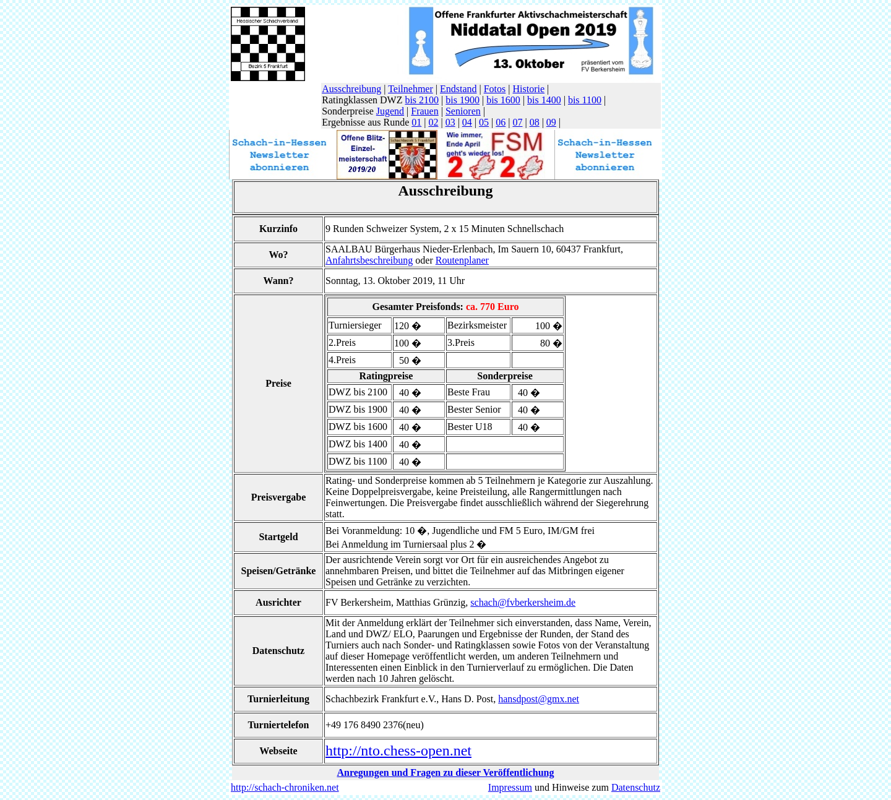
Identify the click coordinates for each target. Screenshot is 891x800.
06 (501, 122)
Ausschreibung (351, 89)
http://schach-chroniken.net (285, 787)
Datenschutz (635, 787)
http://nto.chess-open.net (398, 750)
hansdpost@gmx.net (538, 699)
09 (551, 122)
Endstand (458, 89)
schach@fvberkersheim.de (522, 602)
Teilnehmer (410, 89)
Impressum (510, 787)
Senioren (463, 111)
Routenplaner (462, 260)
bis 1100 (584, 100)
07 (517, 122)
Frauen (424, 111)
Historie (528, 89)
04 (467, 122)
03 (450, 122)
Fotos (495, 89)
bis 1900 (463, 100)
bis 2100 (422, 100)
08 (535, 122)
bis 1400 (544, 100)
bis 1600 (503, 100)
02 (433, 122)
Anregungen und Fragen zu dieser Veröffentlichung (445, 772)
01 (416, 122)
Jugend (390, 111)
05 (484, 122)
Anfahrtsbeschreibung (369, 260)
